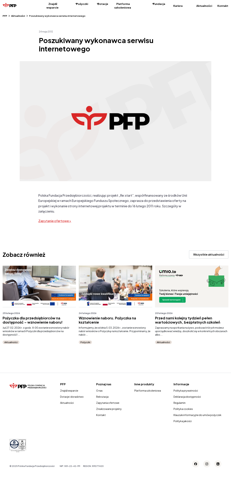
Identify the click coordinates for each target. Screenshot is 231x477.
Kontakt (222, 5)
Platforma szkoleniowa (122, 5)
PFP (5, 15)
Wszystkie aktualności (208, 254)
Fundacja (159, 3)
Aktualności (204, 5)
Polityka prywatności (186, 390)
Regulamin (180, 402)
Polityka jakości (183, 421)
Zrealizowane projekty (109, 408)
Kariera (178, 5)
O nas (99, 390)
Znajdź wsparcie (52, 5)
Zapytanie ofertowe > (54, 221)
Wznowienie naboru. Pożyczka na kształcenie (107, 320)
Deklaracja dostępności (187, 396)
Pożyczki (82, 3)
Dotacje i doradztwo (72, 396)
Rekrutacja (102, 396)
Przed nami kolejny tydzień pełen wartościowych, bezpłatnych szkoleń (187, 320)
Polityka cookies (183, 408)
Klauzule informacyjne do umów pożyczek (197, 415)
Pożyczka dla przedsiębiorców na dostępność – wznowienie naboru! (33, 320)
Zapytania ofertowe (107, 402)
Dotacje (103, 3)
